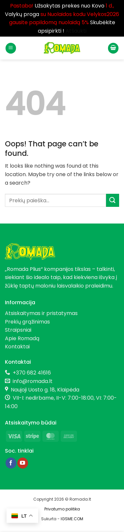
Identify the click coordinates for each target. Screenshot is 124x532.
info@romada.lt (31, 381)
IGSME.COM (72, 519)
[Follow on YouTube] (22, 463)
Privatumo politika (62, 509)
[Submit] (112, 200)
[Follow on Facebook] (11, 463)
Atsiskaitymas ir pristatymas (41, 313)
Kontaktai (17, 346)
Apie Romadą (22, 338)
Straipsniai (18, 330)
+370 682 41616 (32, 372)
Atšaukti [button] (76, 31)
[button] (11, 48)
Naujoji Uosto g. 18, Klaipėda (45, 389)
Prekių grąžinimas (27, 321)
